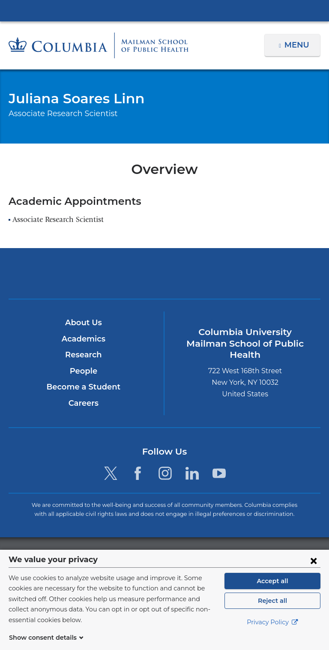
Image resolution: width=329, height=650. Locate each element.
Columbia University (182, 554)
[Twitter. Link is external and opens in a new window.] (111, 473)
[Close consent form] (313, 571)
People (83, 371)
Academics (83, 339)
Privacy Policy (272, 632)
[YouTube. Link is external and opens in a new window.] (219, 473)
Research (83, 354)
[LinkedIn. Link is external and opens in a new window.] (192, 473)
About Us (83, 322)
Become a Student (83, 387)
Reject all (272, 611)
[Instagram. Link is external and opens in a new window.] (165, 473)
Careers (83, 403)
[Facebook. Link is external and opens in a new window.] (138, 473)
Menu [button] (298, 45)
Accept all (272, 591)
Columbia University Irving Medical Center (164, 10)
